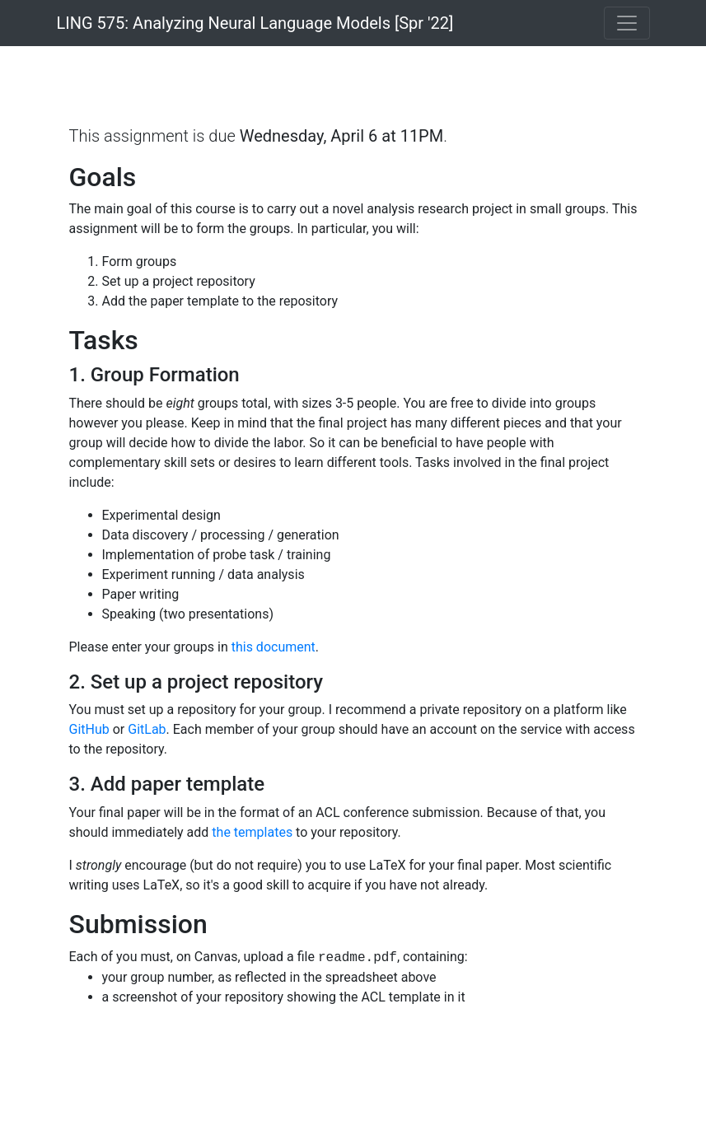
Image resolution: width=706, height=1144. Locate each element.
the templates (252, 832)
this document (273, 647)
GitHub (89, 729)
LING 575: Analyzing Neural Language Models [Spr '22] (255, 23)
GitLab (147, 729)
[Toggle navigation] (627, 23)
